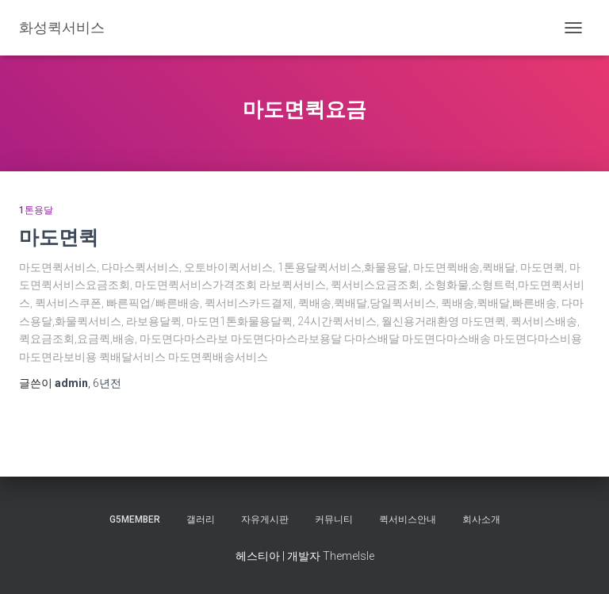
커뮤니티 (334, 519)
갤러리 (200, 519)
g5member (134, 519)
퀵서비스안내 (407, 519)
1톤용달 (36, 210)
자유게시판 (265, 519)
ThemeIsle (348, 556)
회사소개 (481, 519)
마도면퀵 (58, 237)
